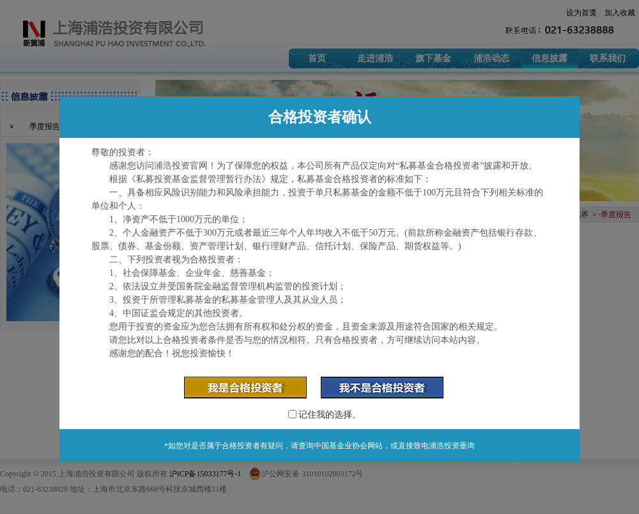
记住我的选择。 (325, 415)
